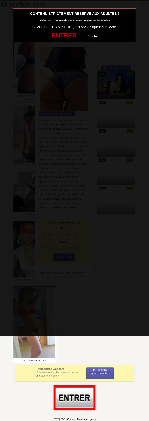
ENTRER (64, 35)
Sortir (92, 36)
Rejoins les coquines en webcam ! (100, 373)
